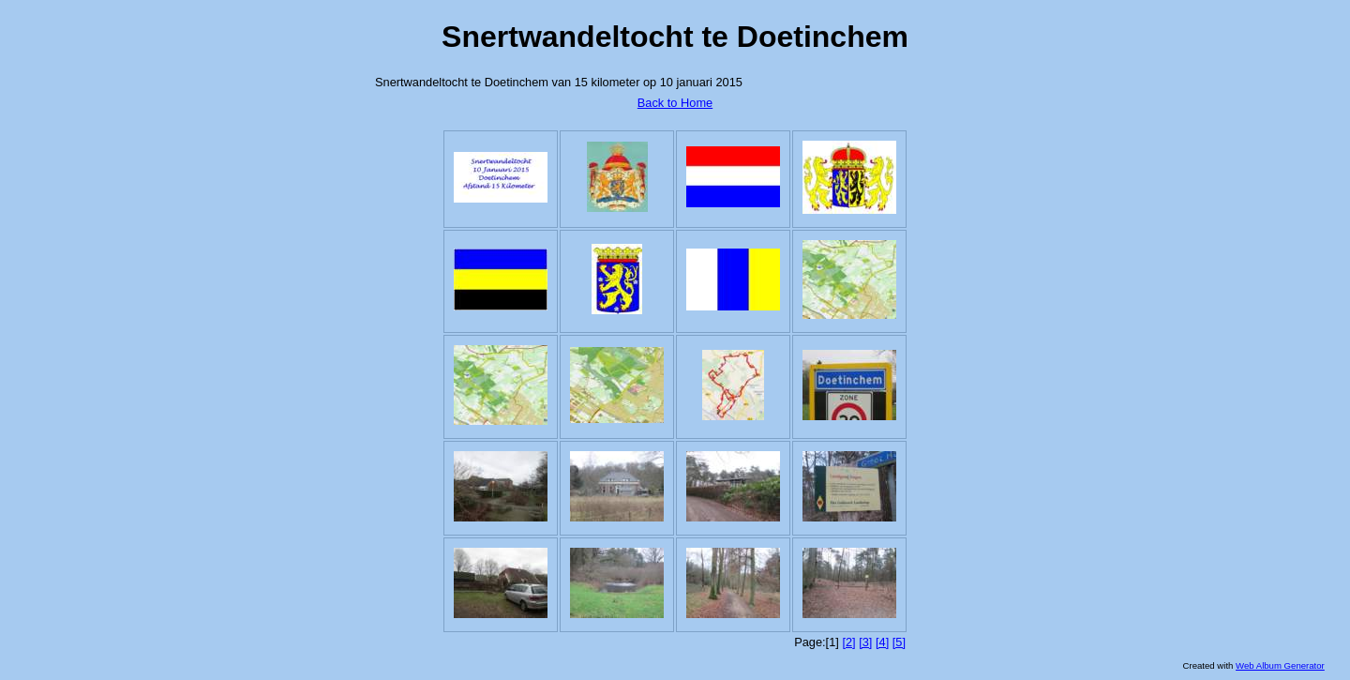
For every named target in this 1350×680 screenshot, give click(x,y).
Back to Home (675, 103)
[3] (865, 642)
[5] (899, 642)
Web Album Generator (1280, 665)
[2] (848, 642)
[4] (882, 642)
